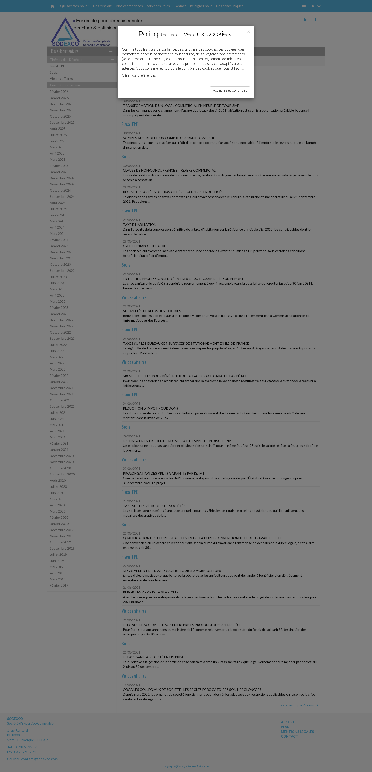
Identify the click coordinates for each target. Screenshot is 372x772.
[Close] (248, 31)
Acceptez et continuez (230, 90)
